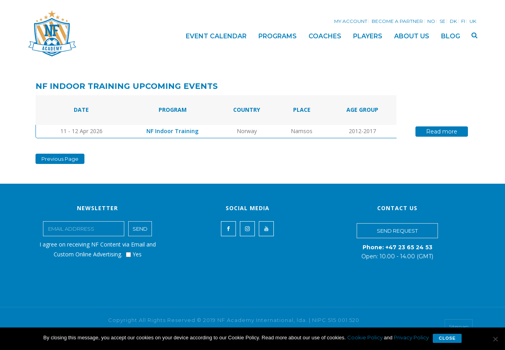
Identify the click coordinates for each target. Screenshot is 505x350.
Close (447, 338)
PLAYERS (367, 36)
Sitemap (458, 326)
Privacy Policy (411, 337)
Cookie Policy (365, 337)
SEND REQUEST (397, 231)
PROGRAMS (277, 36)
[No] (495, 339)
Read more (441, 131)
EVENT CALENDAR (216, 36)
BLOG (450, 36)
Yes (134, 254)
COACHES (325, 36)
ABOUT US (411, 36)
